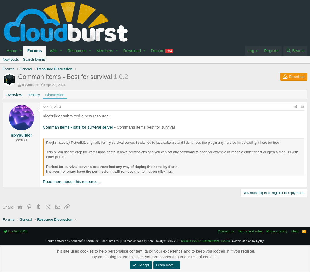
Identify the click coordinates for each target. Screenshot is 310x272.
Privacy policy (276, 231)
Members (104, 50)
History (34, 94)
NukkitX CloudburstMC (205, 241)
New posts (11, 59)
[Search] (295, 51)
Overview (14, 94)
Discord (162, 50)
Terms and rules (250, 231)
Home (12, 50)
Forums (34, 50)
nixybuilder (30, 85)
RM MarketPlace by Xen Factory (150, 241)
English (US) (16, 231)
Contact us (226, 231)
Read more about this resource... (72, 181)
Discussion (55, 94)
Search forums (34, 59)
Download (132, 50)
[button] (20, 51)
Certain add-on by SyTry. (248, 241)
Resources (77, 50)
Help (295, 231)
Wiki (53, 50)
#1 (302, 107)
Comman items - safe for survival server (78, 127)
